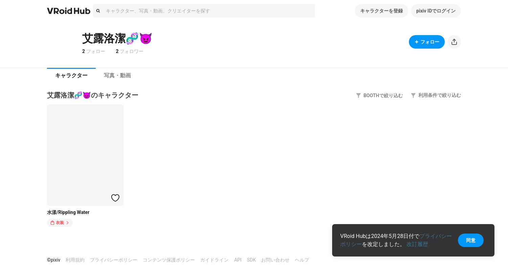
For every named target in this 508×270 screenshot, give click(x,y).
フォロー (426, 42)
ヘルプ (302, 260)
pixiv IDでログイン (436, 11)
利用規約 (75, 260)
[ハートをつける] (115, 197)
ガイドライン (214, 260)
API (237, 260)
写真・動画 (117, 75)
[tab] (71, 76)
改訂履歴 (417, 244)
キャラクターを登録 (381, 11)
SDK (251, 260)
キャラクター (71, 75)
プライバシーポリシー (113, 260)
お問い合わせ (275, 260)
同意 (471, 240)
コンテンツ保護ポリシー (169, 260)
